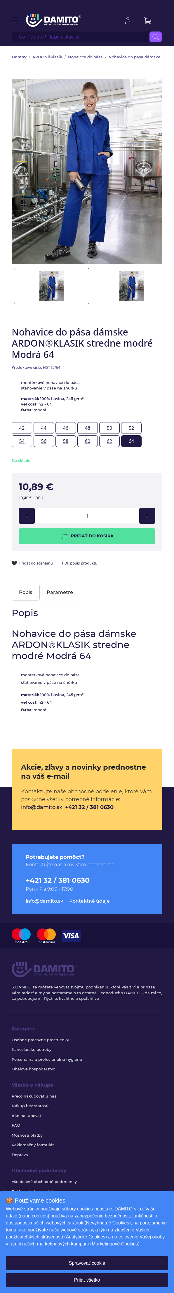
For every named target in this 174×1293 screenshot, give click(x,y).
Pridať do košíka (87, 536)
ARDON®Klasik (47, 57)
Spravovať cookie (87, 1263)
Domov (19, 57)
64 (131, 441)
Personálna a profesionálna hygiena (47, 1059)
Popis (25, 592)
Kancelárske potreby (31, 1049)
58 (65, 441)
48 (87, 428)
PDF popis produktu (80, 563)
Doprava (20, 1154)
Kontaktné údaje (89, 901)
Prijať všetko (87, 1280)
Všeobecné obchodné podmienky (44, 1181)
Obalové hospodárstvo (33, 1069)
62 (109, 441)
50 (109, 428)
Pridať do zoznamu (32, 563)
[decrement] (27, 516)
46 (65, 428)
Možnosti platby (27, 1135)
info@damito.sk (41, 807)
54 (22, 441)
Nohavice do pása (85, 57)
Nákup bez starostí (30, 1105)
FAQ (16, 1125)
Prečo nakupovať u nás (34, 1096)
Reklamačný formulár (33, 1144)
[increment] (147, 516)
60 (87, 441)
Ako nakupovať (26, 1115)
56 (43, 441)
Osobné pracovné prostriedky (40, 1039)
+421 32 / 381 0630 (89, 807)
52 (131, 428)
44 (43, 428)
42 (22, 428)
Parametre (60, 592)
